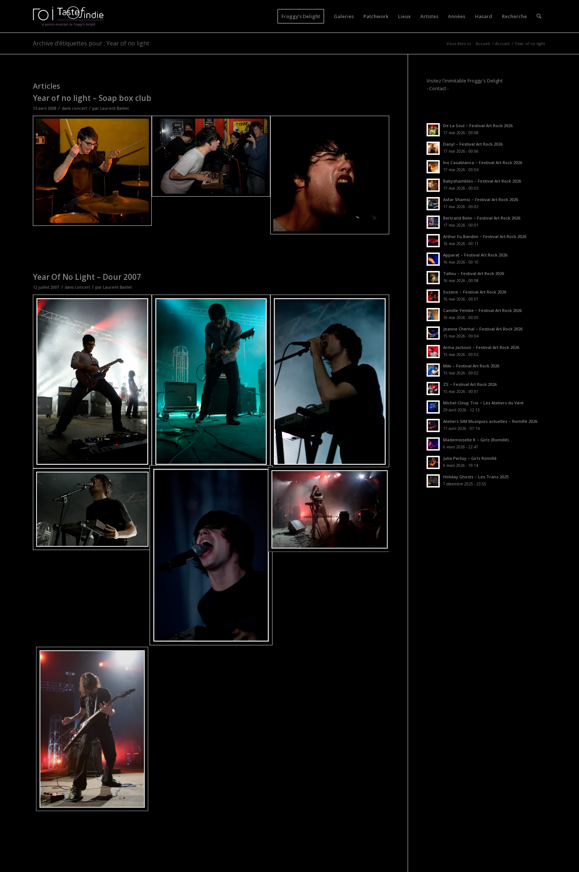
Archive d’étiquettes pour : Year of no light (91, 43)
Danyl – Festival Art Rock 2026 (473, 144)
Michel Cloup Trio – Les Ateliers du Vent (483, 403)
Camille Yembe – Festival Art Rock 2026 (482, 310)
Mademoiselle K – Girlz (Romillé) (476, 439)
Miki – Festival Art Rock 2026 (471, 366)
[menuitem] (301, 16)
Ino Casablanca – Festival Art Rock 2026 (482, 162)
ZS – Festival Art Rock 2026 (470, 384)
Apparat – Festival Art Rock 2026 (475, 255)
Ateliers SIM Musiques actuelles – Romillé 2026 (490, 421)
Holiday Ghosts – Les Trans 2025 (475, 476)
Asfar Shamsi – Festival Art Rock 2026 (480, 199)
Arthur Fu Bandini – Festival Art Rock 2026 (484, 236)
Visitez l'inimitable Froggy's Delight (464, 80)
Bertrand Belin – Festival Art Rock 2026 (481, 218)
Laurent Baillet (114, 108)
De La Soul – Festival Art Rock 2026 (478, 125)
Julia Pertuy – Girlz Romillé (470, 458)
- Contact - (437, 88)
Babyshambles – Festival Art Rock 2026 (482, 181)
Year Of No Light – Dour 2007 (87, 277)
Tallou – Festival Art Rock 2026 (473, 273)
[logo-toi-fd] (68, 16)
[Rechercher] (539, 16)
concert (79, 108)
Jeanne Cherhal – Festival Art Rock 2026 (483, 329)
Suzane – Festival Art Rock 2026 (474, 292)
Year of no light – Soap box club (92, 98)
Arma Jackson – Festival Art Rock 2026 (481, 347)
